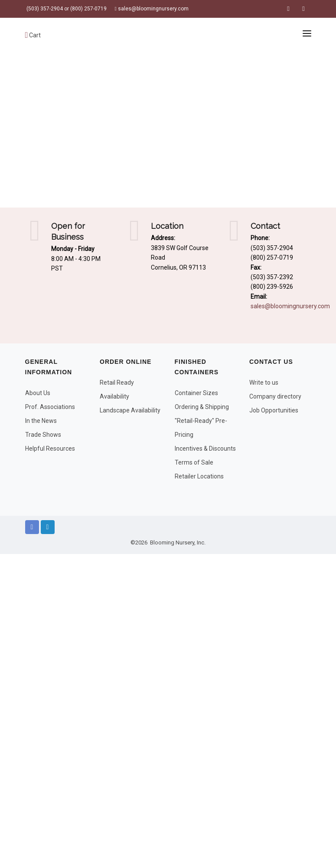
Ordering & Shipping (202, 406)
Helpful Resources (50, 448)
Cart (33, 35)
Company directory (275, 396)
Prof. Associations (50, 406)
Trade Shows (43, 434)
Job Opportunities (273, 410)
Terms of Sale (194, 462)
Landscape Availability (130, 410)
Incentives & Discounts (205, 448)
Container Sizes (196, 392)
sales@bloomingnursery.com (152, 9)
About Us (37, 392)
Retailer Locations (199, 476)
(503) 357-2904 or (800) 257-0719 (66, 9)
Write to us (263, 382)
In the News (41, 420)
